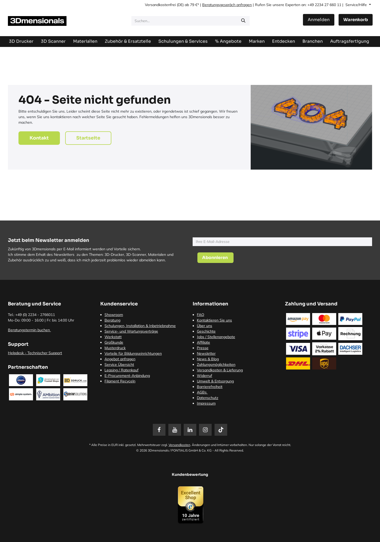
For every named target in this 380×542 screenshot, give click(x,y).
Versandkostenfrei (160, 4)
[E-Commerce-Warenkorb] (356, 20)
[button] (215, 257)
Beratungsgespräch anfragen (227, 4)
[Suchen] (243, 21)
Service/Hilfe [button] (356, 4)
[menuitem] (349, 41)
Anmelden (319, 19)
